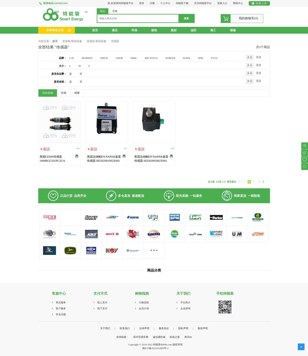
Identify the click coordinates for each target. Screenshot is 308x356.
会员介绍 (144, 308)
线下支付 (102, 308)
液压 (115, 30)
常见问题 (61, 314)
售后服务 (61, 302)
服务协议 (164, 328)
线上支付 (102, 302)
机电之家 (175, 337)
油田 (193, 30)
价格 (63, 92)
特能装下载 (182, 3)
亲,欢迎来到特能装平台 (120, 3)
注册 (152, 3)
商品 (102, 11)
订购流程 (144, 302)
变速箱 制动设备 (72, 41)
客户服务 (61, 308)
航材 (174, 30)
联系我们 (125, 328)
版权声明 (203, 328)
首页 (95, 30)
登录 (141, 3)
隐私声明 (183, 328)
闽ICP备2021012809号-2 (155, 348)
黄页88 (188, 337)
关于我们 (105, 328)
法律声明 (144, 328)
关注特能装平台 (203, 3)
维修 (233, 30)
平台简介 (185, 302)
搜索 (186, 18)
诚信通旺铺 (159, 337)
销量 (77, 92)
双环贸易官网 (140, 337)
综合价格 (47, 92)
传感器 (115, 41)
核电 (154, 30)
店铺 (114, 11)
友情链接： (122, 337)
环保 (134, 30)
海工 (213, 30)
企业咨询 (185, 308)
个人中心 (165, 3)
